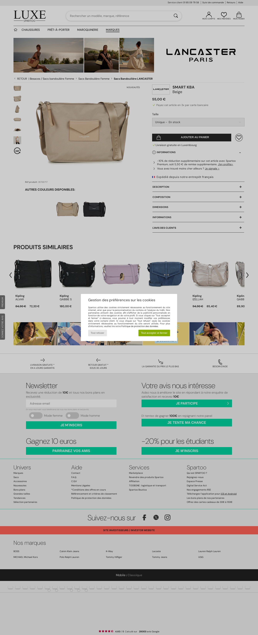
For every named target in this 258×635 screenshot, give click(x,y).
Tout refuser (97, 332)
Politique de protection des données (139, 326)
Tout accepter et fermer (154, 332)
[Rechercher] (176, 16)
